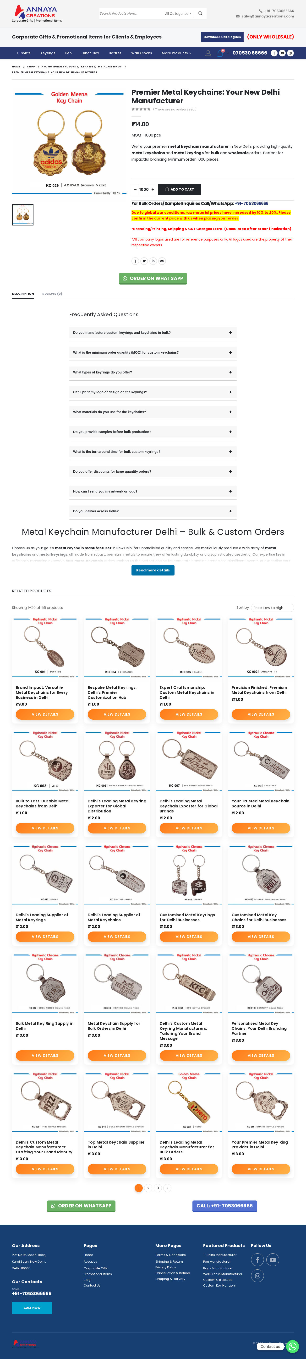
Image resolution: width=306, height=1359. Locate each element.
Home (88, 1255)
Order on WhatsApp (153, 278)
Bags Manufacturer (218, 1268)
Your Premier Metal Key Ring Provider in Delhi (260, 1145)
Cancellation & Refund (172, 1273)
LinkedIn (153, 261)
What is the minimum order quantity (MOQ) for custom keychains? (126, 352)
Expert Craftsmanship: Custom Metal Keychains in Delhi (187, 692)
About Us (90, 1262)
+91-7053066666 (279, 11)
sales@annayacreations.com (268, 16)
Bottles (115, 53)
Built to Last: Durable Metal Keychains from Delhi (43, 803)
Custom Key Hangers (219, 1285)
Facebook (135, 261)
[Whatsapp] (292, 1346)
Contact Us (92, 1285)
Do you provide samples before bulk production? (112, 432)
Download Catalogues (222, 37)
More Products (175, 53)
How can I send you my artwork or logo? (105, 491)
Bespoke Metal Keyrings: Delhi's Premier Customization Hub (112, 692)
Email (162, 261)
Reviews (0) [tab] (52, 293)
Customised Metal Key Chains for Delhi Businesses (259, 917)
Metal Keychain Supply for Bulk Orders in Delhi (114, 1026)
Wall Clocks (141, 53)
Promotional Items (98, 1274)
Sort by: (243, 607)
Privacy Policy (165, 1267)
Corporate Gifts (96, 1268)
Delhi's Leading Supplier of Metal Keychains (114, 917)
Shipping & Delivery (170, 1279)
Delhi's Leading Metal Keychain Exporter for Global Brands (189, 806)
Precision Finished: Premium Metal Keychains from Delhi (259, 690)
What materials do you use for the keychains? (109, 412)
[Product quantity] (144, 189)
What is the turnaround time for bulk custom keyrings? (116, 452)
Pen (68, 53)
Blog (87, 1280)
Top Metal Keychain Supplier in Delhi (116, 1145)
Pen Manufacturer (217, 1262)
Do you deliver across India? (96, 511)
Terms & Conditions (170, 1255)
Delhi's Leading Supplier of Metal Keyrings (42, 917)
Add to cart (182, 189)
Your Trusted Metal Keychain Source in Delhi (260, 803)
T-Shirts (24, 53)
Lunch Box (90, 53)
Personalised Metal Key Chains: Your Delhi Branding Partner (259, 1028)
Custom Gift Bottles (217, 1280)
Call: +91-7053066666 (225, 1205)
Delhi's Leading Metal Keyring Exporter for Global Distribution (117, 806)
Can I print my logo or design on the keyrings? (110, 392)
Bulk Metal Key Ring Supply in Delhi (44, 1026)
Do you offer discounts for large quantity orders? (112, 471)
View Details (45, 714)
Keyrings (47, 53)
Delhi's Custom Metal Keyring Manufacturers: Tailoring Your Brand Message (183, 1031)
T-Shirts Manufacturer (220, 1255)
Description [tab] (23, 293)
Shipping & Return (169, 1262)
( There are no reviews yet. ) (175, 109)
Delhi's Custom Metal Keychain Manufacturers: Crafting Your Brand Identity (44, 1147)
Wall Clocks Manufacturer (222, 1274)
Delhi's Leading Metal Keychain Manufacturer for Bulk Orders (187, 1147)
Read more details (153, 570)
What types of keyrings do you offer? (102, 372)
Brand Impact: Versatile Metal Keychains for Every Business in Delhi (42, 692)
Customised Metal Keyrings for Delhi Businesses (187, 917)
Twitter (144, 261)
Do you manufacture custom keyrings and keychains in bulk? (122, 332)
